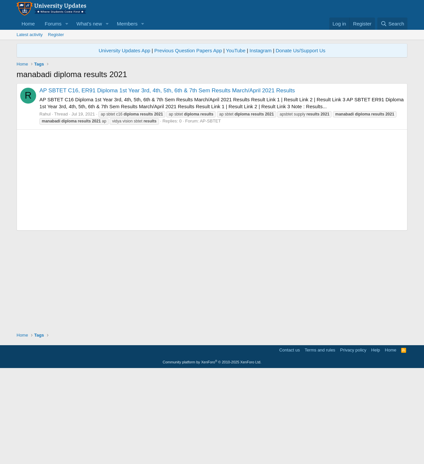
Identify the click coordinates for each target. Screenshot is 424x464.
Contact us (289, 442)
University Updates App (124, 50)
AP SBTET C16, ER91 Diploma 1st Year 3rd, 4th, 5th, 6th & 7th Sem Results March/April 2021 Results (167, 183)
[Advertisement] (212, 129)
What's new (89, 23)
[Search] (392, 24)
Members (127, 23)
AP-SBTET (210, 213)
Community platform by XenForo (212, 455)
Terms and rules (320, 442)
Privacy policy (353, 442)
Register (56, 34)
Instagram (260, 50)
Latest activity (30, 34)
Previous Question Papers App (188, 50)
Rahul (45, 206)
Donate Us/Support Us (300, 50)
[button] (67, 24)
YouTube (235, 50)
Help (375, 442)
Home (28, 23)
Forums (53, 23)
